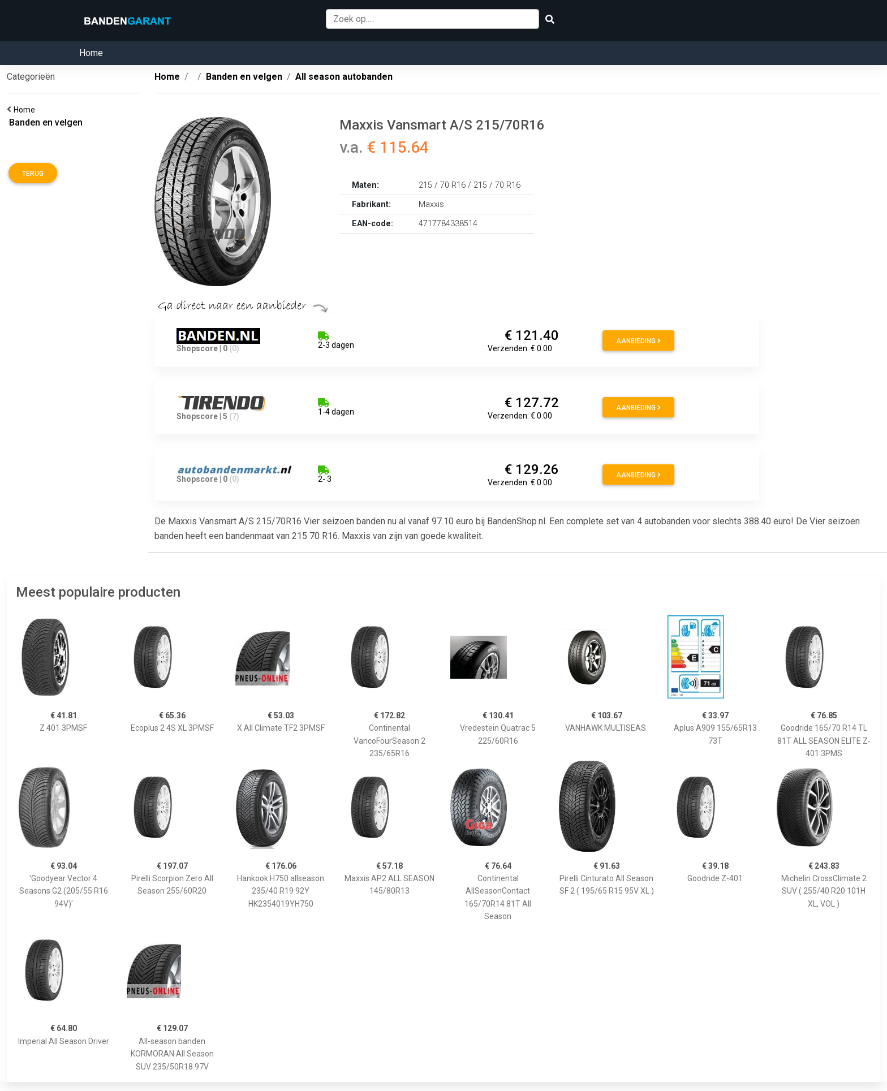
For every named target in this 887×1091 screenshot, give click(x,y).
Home (91, 53)
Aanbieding (638, 341)
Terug (33, 174)
